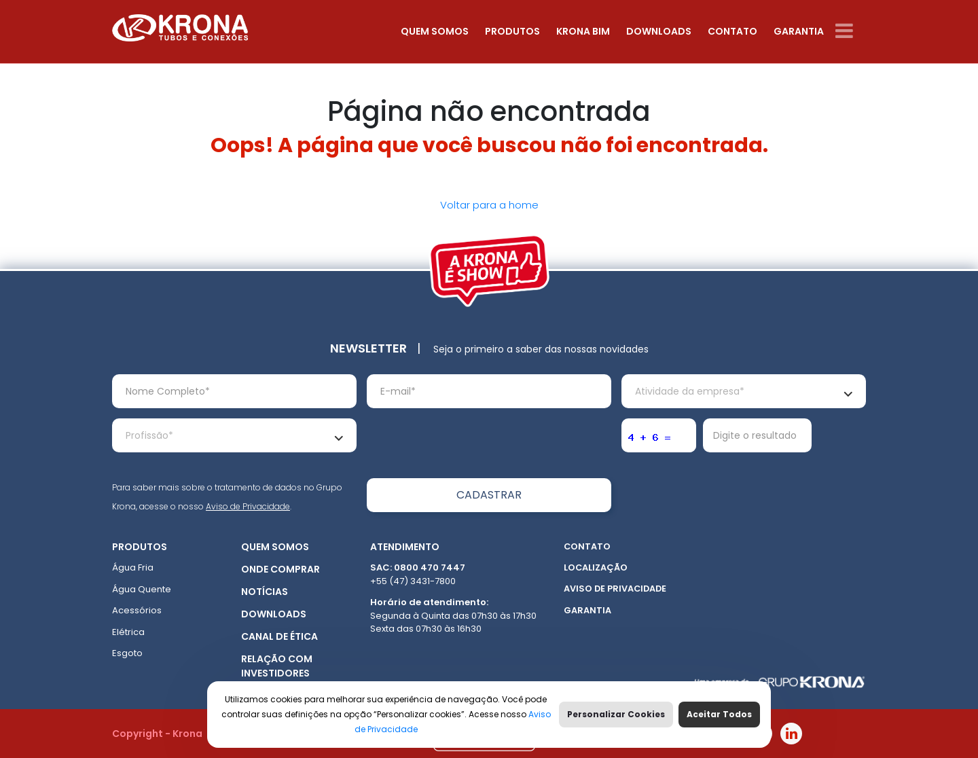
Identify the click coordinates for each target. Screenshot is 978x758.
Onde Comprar (280, 569)
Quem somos (435, 31)
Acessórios (137, 610)
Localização (596, 567)
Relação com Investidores (276, 666)
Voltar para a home (489, 205)
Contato (732, 31)
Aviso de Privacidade (248, 506)
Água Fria (132, 567)
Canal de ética (279, 636)
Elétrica (128, 632)
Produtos (512, 31)
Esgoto (127, 653)
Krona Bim (583, 31)
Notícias (264, 591)
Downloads (658, 31)
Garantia (799, 31)
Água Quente (141, 589)
